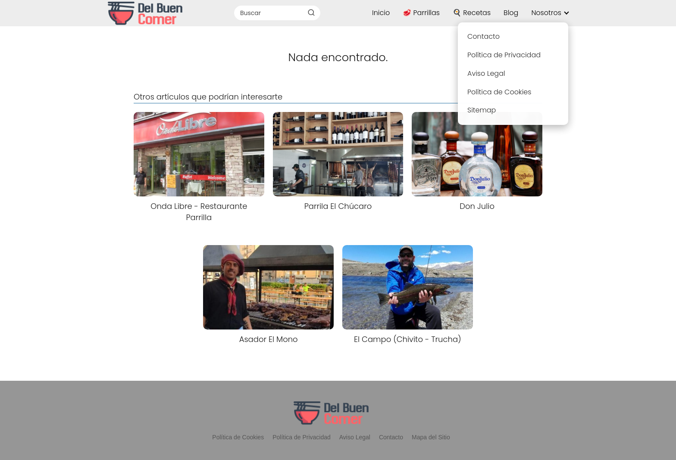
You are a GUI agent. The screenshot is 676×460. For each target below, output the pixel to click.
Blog (511, 13)
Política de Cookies (238, 437)
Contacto (391, 437)
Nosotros (546, 13)
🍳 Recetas (472, 13)
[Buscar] (311, 12)
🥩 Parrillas (421, 13)
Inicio (381, 13)
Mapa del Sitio (431, 437)
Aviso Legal (354, 437)
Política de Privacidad (301, 437)
